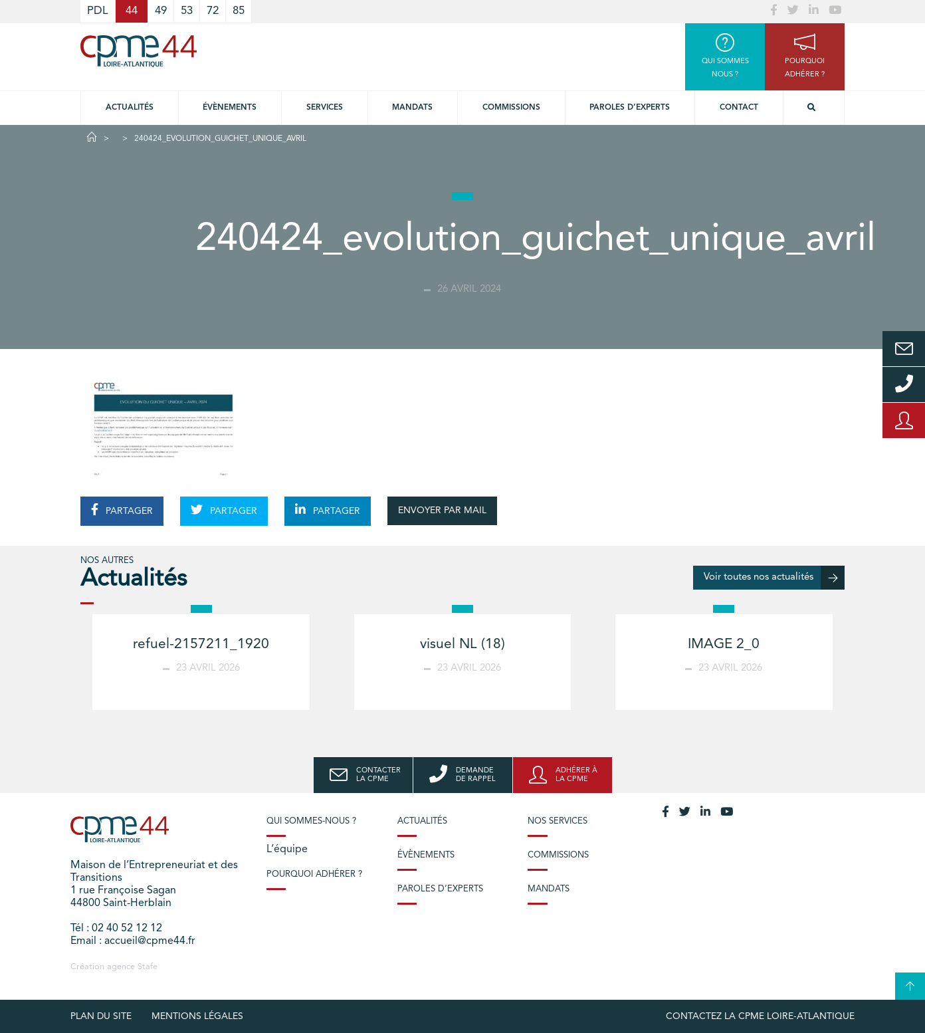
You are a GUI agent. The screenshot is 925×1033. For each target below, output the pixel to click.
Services (324, 108)
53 (187, 11)
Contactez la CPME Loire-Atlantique (760, 1016)
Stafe (147, 967)
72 (213, 11)
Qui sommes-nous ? (311, 821)
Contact (739, 108)
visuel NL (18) (462, 644)
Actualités (130, 108)
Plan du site (101, 1016)
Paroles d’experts (629, 108)
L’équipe (287, 849)
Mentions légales (197, 1016)
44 (132, 11)
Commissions (511, 108)
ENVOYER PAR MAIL (442, 510)
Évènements (230, 108)
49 (161, 11)
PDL (97, 11)
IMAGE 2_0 (724, 644)
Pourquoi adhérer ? (314, 874)
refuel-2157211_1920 (201, 644)
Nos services (557, 821)
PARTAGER (122, 510)
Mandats (412, 108)
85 (239, 11)
